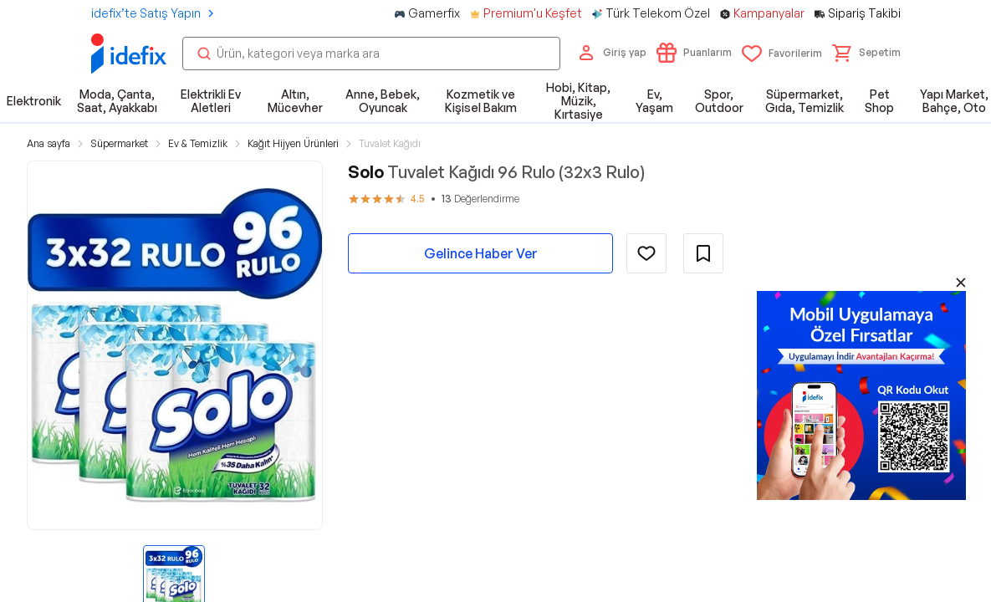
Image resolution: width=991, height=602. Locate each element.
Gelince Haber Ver (481, 253)
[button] (866, 53)
